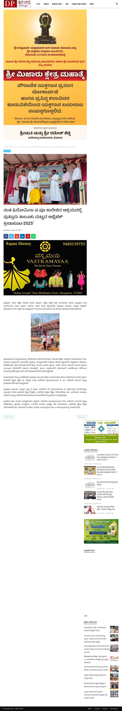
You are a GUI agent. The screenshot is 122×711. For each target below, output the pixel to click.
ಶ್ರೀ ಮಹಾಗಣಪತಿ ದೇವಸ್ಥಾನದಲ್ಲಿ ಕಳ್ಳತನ (107, 483)
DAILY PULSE (19, 709)
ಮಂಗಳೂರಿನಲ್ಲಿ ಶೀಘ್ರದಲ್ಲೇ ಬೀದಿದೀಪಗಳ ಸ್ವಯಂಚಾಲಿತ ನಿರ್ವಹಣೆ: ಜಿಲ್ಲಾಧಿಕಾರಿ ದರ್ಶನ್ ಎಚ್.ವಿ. (107, 471)
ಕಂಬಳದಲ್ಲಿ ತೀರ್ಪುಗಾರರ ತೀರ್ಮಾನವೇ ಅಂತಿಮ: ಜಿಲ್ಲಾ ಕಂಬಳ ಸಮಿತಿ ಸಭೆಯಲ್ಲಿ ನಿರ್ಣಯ (97, 649)
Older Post (81, 417)
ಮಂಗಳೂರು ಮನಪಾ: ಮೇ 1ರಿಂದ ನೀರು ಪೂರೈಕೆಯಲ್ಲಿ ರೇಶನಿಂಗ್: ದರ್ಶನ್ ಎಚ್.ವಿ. (107, 457)
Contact (97, 709)
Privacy (105, 709)
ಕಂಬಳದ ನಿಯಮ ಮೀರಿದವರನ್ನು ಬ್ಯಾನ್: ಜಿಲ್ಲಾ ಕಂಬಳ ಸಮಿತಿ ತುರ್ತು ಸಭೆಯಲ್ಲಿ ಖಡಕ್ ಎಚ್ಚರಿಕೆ (95, 639)
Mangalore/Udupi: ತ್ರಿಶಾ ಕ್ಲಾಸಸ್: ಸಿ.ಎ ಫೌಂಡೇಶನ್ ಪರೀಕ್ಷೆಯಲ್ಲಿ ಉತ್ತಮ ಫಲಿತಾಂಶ (96, 659)
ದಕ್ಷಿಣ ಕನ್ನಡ (7, 150)
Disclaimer (114, 709)
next (87, 615)
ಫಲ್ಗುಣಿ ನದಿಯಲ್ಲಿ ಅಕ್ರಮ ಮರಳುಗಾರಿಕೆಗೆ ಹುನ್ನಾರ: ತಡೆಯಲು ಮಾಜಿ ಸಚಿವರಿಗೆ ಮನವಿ (105, 495)
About (90, 709)
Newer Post (9, 417)
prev (85, 615)
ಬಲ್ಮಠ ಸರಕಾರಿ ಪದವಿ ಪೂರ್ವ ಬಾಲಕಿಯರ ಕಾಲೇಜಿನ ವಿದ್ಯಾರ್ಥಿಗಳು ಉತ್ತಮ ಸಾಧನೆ (95, 695)
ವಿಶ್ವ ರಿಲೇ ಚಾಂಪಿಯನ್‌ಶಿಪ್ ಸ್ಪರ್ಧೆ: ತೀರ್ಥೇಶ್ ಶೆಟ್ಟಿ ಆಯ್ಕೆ (106, 508)
